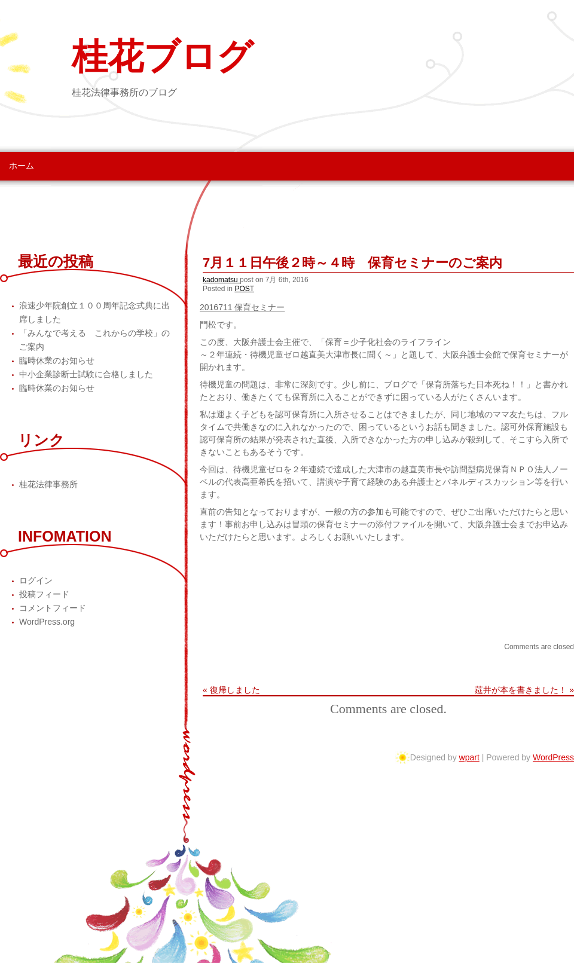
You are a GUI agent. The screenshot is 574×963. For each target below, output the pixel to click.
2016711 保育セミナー (242, 307)
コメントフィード (52, 608)
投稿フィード (44, 594)
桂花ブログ (162, 57)
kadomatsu (221, 280)
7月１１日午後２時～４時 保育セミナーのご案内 (352, 262)
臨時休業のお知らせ (56, 360)
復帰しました (235, 690)
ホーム (21, 165)
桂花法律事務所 (48, 484)
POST (244, 289)
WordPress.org (47, 621)
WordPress (553, 757)
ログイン (36, 580)
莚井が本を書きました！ (521, 690)
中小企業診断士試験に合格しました (86, 374)
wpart (469, 757)
